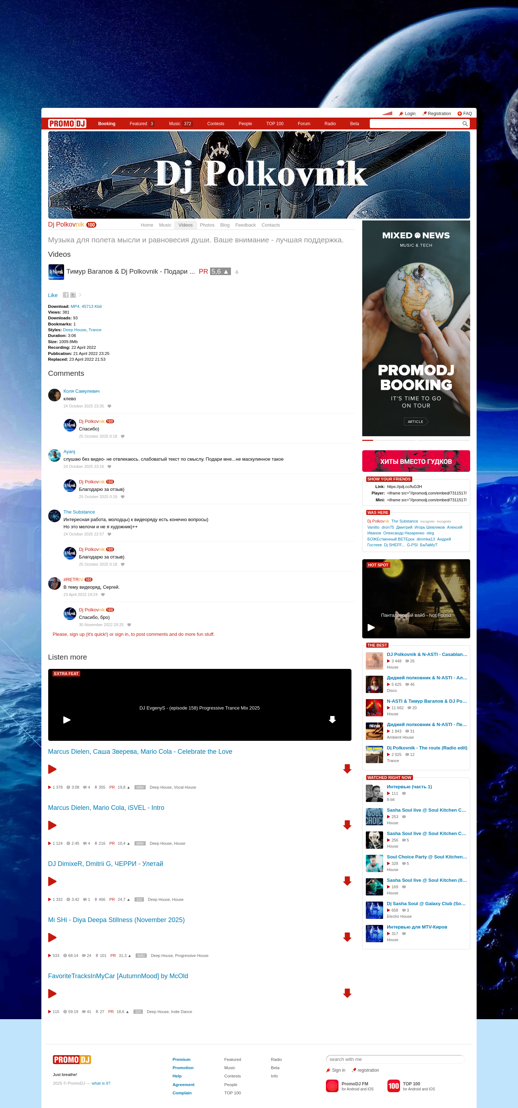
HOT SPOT (378, 565)
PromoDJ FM (355, 1083)
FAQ (467, 113)
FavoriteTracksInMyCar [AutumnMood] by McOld (118, 976)
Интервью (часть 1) (409, 786)
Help (177, 1075)
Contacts (271, 225)
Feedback (245, 225)
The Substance (79, 512)
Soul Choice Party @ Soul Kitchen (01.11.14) (427, 856)
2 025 (397, 754)
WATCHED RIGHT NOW (390, 777)
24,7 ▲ (124, 899)
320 (139, 899)
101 (103, 955)
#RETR (73, 579)
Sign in (338, 1070)
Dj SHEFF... (394, 545)
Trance (94, 329)
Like (53, 295)
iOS (371, 1089)
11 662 (398, 708)
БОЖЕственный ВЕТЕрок (390, 539)
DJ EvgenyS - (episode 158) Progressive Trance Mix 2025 (200, 708)
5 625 (397, 684)
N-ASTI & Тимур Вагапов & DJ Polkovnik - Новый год (427, 701)
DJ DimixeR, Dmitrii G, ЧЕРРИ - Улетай (105, 863)
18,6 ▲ (123, 1011)
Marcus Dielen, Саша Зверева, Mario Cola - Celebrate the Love (140, 751)
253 (395, 817)
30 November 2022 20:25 (101, 625)
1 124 (58, 843)
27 (102, 1011)
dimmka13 (426, 539)
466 (102, 899)
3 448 (397, 661)
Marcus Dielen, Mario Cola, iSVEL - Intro (106, 807)
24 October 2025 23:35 (84, 406)
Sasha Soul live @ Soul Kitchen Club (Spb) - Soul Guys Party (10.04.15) (427, 833)
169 (395, 887)
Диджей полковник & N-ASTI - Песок (427, 724)
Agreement (184, 1084)
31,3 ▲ (125, 955)
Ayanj (69, 451)
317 (395, 933)
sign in (122, 634)
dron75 (388, 527)
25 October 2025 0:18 (98, 436)
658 (395, 910)
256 (395, 840)
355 (102, 787)
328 (395, 863)
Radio (330, 123)
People (245, 123)
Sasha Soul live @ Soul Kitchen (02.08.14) (427, 880)
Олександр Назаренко (403, 533)
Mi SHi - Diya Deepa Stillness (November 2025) (116, 920)
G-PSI (412, 545)
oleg (430, 533)
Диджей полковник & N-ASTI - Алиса (427, 677)
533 (56, 955)
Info (274, 1075)
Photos (207, 225)
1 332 (58, 899)
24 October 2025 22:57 (84, 534)
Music (181, 123)
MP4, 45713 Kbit (86, 306)
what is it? (101, 1083)
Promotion (183, 1067)
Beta (354, 123)
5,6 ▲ (221, 271)
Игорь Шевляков (430, 527)
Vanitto (373, 527)
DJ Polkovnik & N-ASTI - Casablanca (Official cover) (427, 654)
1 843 (397, 731)
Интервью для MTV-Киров (417, 927)
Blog (225, 225)
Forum (304, 123)
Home (147, 225)
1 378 (58, 787)
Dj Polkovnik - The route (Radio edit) (427, 747)
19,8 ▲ (124, 787)
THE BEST (377, 645)
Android (353, 1089)
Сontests (215, 123)
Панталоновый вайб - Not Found (416, 615)
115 (56, 1011)
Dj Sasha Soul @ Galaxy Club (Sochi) (427, 903)
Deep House (74, 329)
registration (368, 1070)
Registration (439, 113)
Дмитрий (404, 527)
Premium (182, 1059)
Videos (185, 225)
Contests (232, 1075)
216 (102, 843)
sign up (77, 634)
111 (395, 793)
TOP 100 (275, 123)
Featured (142, 123)
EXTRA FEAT (66, 673)
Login (410, 113)
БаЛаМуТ (428, 545)
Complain (182, 1092)
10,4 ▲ (124, 843)
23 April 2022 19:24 (81, 594)
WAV (140, 787)
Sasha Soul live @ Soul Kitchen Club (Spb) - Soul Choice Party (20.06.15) (427, 810)
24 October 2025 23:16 (84, 466)
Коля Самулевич (82, 391)
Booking (106, 123)
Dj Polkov (66, 224)
